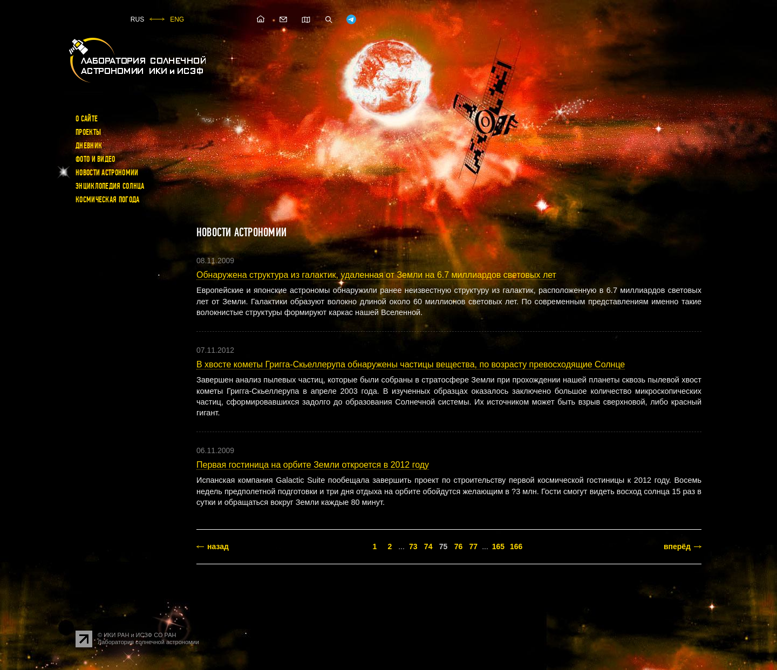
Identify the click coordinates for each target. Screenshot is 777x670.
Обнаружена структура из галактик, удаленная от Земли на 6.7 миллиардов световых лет (376, 274)
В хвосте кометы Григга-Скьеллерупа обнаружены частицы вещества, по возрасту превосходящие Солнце (410, 364)
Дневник (89, 146)
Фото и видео (95, 159)
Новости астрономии (107, 172)
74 (428, 546)
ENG (177, 19)
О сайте (87, 119)
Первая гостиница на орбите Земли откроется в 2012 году (312, 464)
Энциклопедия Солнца (110, 186)
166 (516, 546)
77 (473, 546)
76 (458, 546)
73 (413, 546)
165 (498, 546)
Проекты (88, 132)
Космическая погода (107, 199)
